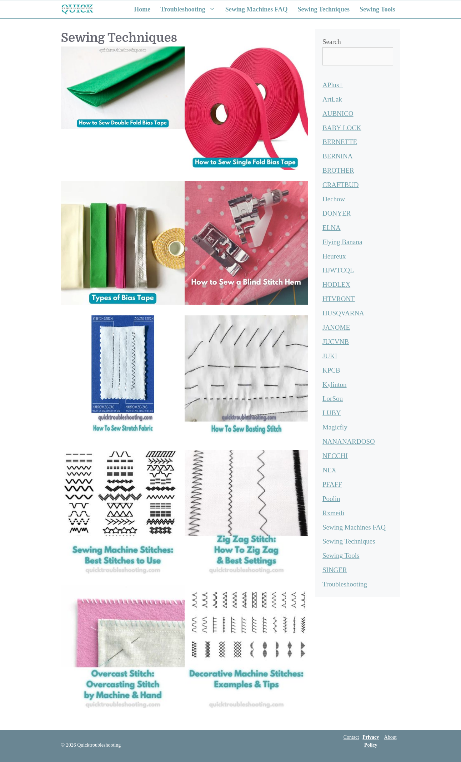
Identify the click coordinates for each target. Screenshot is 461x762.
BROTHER (338, 170)
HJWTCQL (338, 270)
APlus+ (332, 85)
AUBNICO (338, 113)
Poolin (331, 498)
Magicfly (334, 427)
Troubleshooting (190, 9)
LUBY (331, 413)
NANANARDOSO (348, 441)
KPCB (331, 370)
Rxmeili (333, 513)
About (390, 737)
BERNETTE (339, 142)
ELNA (331, 227)
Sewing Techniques (323, 9)
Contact (351, 737)
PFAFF (332, 484)
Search (331, 41)
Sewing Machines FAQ (256, 9)
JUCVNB (335, 341)
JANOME (336, 327)
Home (142, 9)
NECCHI (335, 455)
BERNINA (337, 156)
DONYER (336, 213)
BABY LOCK (341, 128)
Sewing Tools (377, 9)
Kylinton (334, 384)
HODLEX (336, 284)
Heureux (334, 256)
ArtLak (332, 99)
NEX (329, 470)
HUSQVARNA (343, 313)
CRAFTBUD (340, 184)
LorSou (332, 398)
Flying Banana (342, 242)
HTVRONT (338, 299)
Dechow (333, 199)
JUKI (329, 356)
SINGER (334, 570)
